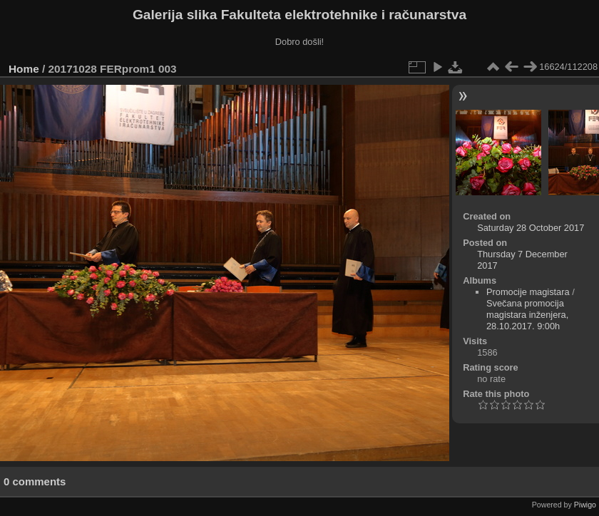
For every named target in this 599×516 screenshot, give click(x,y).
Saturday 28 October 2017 (530, 227)
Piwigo (585, 504)
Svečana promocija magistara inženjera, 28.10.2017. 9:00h (527, 314)
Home (24, 69)
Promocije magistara (528, 292)
